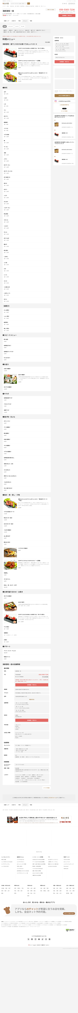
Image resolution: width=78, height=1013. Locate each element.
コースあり (28, 775)
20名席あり (17, 778)
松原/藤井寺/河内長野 (18, 810)
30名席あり (23, 778)
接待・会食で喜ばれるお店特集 (39, 864)
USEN (2, 921)
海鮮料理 (7, 13)
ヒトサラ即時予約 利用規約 (67, 921)
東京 (15, 888)
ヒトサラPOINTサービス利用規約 (47, 924)
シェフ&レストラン (5, 857)
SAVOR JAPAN (67, 859)
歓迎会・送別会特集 (37, 866)
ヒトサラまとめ (20, 868)
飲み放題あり (37, 778)
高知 (54, 890)
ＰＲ (49, 857)
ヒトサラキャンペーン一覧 (22, 873)
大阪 (41, 888)
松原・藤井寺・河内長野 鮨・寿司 (43, 810)
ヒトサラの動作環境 (19, 921)
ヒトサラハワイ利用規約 (36, 924)
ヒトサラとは (12, 921)
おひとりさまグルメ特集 (38, 873)
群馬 (15, 893)
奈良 (41, 890)
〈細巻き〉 (10, 30)
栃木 (21, 890)
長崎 (73, 888)
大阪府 (8, 6)
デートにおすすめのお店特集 (38, 861)
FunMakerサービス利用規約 (6, 926)
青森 (6, 888)
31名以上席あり (30, 778)
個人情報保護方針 (15, 926)
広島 (57, 893)
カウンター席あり (41, 780)
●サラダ (33, 30)
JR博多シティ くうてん (53, 861)
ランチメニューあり (19, 780)
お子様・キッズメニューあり (30, 780)
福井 (28, 895)
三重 (28, 893)
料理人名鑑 (3, 859)
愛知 (34, 890)
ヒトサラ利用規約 (58, 921)
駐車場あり (27, 776)
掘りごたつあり (40, 775)
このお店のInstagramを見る (62, 101)
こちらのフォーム (52, 797)
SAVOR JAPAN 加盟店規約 (31, 923)
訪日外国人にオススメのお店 (23, 870)
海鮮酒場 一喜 (37, 6)
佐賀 (70, 888)
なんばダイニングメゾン (53, 859)
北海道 (2, 888)
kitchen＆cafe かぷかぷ (67, 123)
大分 (70, 890)
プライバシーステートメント (35, 926)
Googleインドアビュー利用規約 (55, 923)
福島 (2, 893)
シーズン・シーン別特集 (38, 857)
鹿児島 (67, 893)
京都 (47, 888)
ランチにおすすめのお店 (38, 868)
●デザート (34, 32)
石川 (34, 893)
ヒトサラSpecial (20, 859)
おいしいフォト (67, 861)
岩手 (9, 888)
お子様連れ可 (33, 776)
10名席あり (39, 776)
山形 (8, 890)
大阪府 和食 (12, 6)
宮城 (2, 890)
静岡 (31, 890)
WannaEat (66, 866)
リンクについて (41, 921)
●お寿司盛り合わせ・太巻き (23, 32)
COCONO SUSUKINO (52, 866)
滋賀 (48, 890)
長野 (34, 888)
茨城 (18, 890)
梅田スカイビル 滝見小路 (53, 864)
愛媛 (60, 888)
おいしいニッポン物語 (21, 864)
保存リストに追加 (51, 9)
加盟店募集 (36, 921)
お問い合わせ (31, 921)
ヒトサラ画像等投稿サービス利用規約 (60, 924)
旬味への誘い (19, 866)
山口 (60, 893)
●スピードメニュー (19, 30)
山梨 (31, 888)
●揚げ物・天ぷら (40, 30)
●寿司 (5, 30)
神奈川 (18, 888)
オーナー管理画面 (51, 921)
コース (16, 26)
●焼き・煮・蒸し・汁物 (9, 32)
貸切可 (22, 776)
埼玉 (15, 890)
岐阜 (28, 890)
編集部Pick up (20, 857)
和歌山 (44, 890)
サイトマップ (25, 921)
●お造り (27, 30)
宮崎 (73, 890)
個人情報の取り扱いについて (24, 926)
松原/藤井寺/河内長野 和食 (30, 6)
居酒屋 (10, 13)
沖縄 (71, 893)
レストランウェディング (69, 864)
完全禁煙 (17, 781)
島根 (60, 890)
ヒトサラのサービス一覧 (71, 0)
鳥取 (57, 890)
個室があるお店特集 (37, 875)
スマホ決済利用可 (23, 781)
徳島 (54, 888)
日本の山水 (66, 868)
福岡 (67, 888)
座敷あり (34, 775)
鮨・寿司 (4, 13)
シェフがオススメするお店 (6, 861)
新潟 (28, 888)
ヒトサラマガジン (20, 861)
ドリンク (10, 26)
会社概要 (46, 921)
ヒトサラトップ (7, 921)
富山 (31, 893)
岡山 (54, 893)
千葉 (22, 888)
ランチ (22, 26)
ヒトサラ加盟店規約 (22, 923)
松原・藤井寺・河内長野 (8, 810)
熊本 (67, 890)
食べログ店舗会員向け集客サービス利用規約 (9, 924)
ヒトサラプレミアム (5, 864)
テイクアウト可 (15, 15)
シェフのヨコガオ (5, 866)
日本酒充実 (17, 776)
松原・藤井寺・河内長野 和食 (19, 6)
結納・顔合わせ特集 (37, 870)
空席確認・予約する (67, 15)
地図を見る (31, 699)
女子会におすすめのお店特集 (38, 859)
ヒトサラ (4, 6)
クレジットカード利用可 (20, 775)
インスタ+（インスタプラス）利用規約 (24, 924)
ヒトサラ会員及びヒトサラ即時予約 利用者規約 (9, 923)
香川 (57, 888)
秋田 (5, 890)
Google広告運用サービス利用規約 (42, 923)
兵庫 (44, 888)
